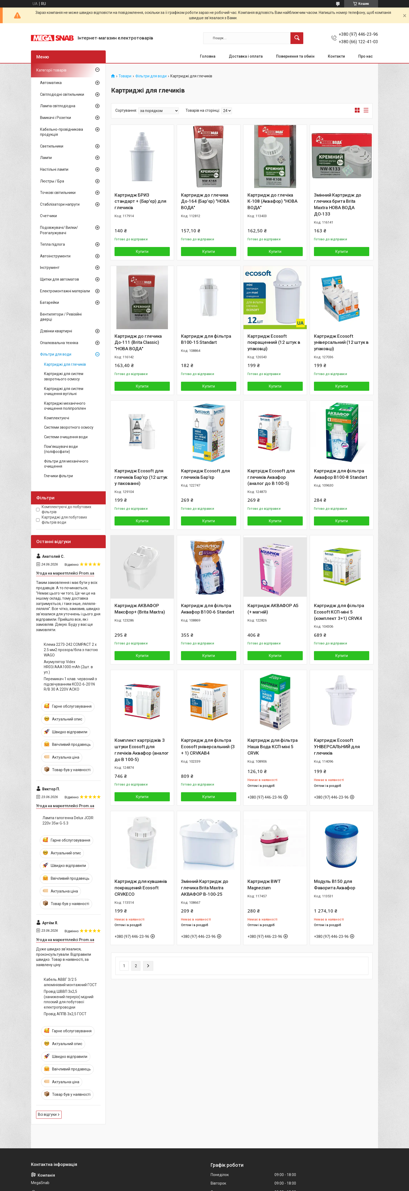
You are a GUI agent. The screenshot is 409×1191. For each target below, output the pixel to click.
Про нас (365, 56)
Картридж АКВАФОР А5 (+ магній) (272, 609)
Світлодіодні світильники (62, 94)
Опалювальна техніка (59, 343)
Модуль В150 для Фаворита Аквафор (334, 884)
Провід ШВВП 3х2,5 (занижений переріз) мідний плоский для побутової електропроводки (68, 999)
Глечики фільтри (58, 476)
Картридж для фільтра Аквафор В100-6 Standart (207, 609)
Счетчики (48, 216)
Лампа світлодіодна (57, 106)
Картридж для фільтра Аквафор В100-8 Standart (340, 474)
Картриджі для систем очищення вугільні (63, 391)
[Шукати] (296, 38)
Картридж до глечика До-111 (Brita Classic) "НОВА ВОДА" (138, 342)
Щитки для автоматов (59, 279)
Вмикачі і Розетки (55, 117)
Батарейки (49, 302)
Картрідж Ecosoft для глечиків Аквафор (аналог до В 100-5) (271, 477)
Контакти (336, 56)
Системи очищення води (66, 437)
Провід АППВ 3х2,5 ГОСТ (65, 1014)
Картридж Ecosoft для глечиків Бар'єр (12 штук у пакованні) (141, 477)
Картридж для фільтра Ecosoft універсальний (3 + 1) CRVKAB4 (208, 747)
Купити (142, 251)
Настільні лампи (54, 169)
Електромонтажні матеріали (65, 291)
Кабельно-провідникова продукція (61, 132)
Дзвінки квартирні (56, 331)
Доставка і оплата (246, 56)
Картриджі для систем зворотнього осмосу (63, 376)
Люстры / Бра (52, 181)
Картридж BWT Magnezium (264, 884)
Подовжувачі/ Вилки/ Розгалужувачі (59, 230)
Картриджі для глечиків (65, 364)
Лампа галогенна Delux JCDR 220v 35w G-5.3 (67, 820)
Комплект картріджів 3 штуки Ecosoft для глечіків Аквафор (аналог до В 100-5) (142, 750)
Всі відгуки (47, 1114)
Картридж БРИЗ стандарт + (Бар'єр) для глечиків (140, 201)
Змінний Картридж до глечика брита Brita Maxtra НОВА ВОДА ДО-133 (337, 204)
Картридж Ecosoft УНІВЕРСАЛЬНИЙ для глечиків (337, 747)
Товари (125, 76)
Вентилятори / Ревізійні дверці (61, 317)
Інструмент (50, 267)
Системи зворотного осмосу (68, 427)
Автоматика (51, 83)
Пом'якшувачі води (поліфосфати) (61, 449)
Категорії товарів (51, 70)
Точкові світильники (58, 192)
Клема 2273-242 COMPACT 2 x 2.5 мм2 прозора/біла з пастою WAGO (71, 649)
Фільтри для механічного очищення (66, 464)
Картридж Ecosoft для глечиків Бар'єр (205, 474)
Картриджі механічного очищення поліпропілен (65, 406)
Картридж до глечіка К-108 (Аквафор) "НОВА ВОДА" (272, 201)
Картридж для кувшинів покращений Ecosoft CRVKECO (141, 888)
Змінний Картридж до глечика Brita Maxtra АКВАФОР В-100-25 (204, 888)
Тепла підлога (52, 244)
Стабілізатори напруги (60, 204)
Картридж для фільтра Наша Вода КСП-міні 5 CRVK (272, 747)
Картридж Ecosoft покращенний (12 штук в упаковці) (273, 342)
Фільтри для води (151, 76)
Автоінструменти (55, 256)
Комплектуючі (56, 418)
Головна (207, 56)
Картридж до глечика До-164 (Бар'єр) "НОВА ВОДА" (205, 201)
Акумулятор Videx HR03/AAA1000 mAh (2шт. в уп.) (68, 667)
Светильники (51, 146)
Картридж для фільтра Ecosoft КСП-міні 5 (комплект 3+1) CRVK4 (339, 612)
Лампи (46, 158)
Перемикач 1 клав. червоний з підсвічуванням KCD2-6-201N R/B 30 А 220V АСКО (70, 684)
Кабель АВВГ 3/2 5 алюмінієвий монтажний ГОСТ (70, 982)
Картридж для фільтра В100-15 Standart (206, 339)
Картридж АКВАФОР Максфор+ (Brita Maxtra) (140, 609)
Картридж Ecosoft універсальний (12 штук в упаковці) (341, 342)
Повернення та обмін (295, 56)
